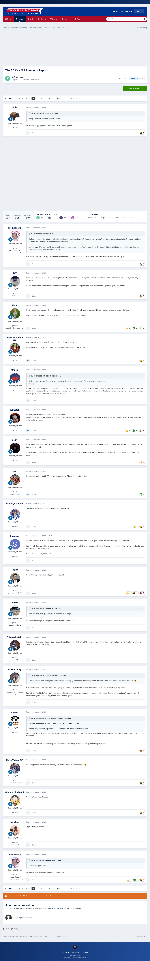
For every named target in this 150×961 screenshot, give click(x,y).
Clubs (31, 19)
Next (59, 98)
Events (54, 19)
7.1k (15, 460)
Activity (80, 19)
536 (15, 780)
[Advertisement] (75, 48)
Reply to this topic (135, 88)
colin (14, 440)
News (9, 19)
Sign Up (139, 11)
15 (53, 98)
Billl (14, 471)
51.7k (15, 623)
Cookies (85, 953)
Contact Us (75, 953)
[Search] (118, 19)
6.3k (15, 128)
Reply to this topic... (24, 918)
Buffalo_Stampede (15, 504)
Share (122, 78)
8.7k (15, 390)
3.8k (15, 248)
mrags (14, 712)
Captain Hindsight (14, 792)
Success (14, 536)
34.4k (15, 658)
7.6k (15, 690)
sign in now (56, 908)
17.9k (15, 813)
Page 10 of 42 (74, 98)
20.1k (15, 326)
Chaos (14, 370)
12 (41, 98)
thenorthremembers (14, 338)
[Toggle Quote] (30, 113)
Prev (11, 98)
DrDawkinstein (14, 637)
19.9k (15, 526)
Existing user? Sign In (122, 11)
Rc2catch (15, 410)
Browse (67, 19)
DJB (14, 107)
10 (33, 98)
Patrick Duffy (14, 669)
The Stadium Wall (32, 80)
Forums (20, 20)
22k (15, 591)
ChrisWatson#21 (14, 760)
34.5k (15, 842)
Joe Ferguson (57, 675)
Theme (65, 953)
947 (15, 273)
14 (49, 98)
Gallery (43, 19)
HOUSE (54, 376)
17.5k (15, 732)
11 (37, 98)
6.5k (15, 430)
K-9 (53, 113)
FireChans (18, 77)
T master (55, 234)
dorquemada (14, 228)
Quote (34, 133)
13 (45, 98)
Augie (14, 602)
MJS (14, 305)
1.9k (15, 293)
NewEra (14, 822)
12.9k (15, 556)
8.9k (15, 360)
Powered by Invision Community (75, 957)
